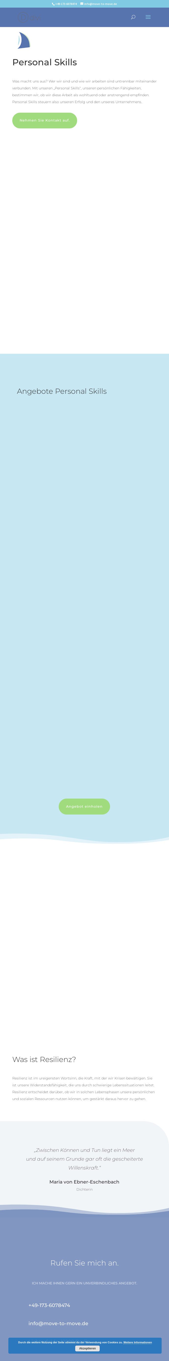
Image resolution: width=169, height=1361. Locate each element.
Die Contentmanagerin (123, 1354)
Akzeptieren (87, 1348)
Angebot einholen (84, 806)
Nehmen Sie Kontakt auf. (45, 120)
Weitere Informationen (137, 1342)
